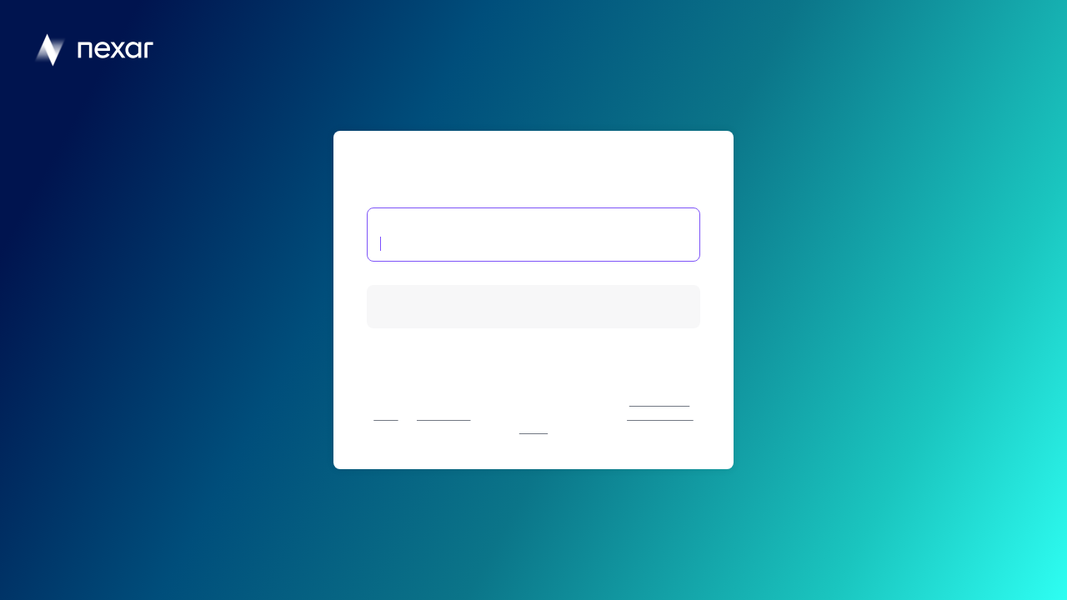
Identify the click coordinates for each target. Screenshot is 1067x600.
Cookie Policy (444, 416)
